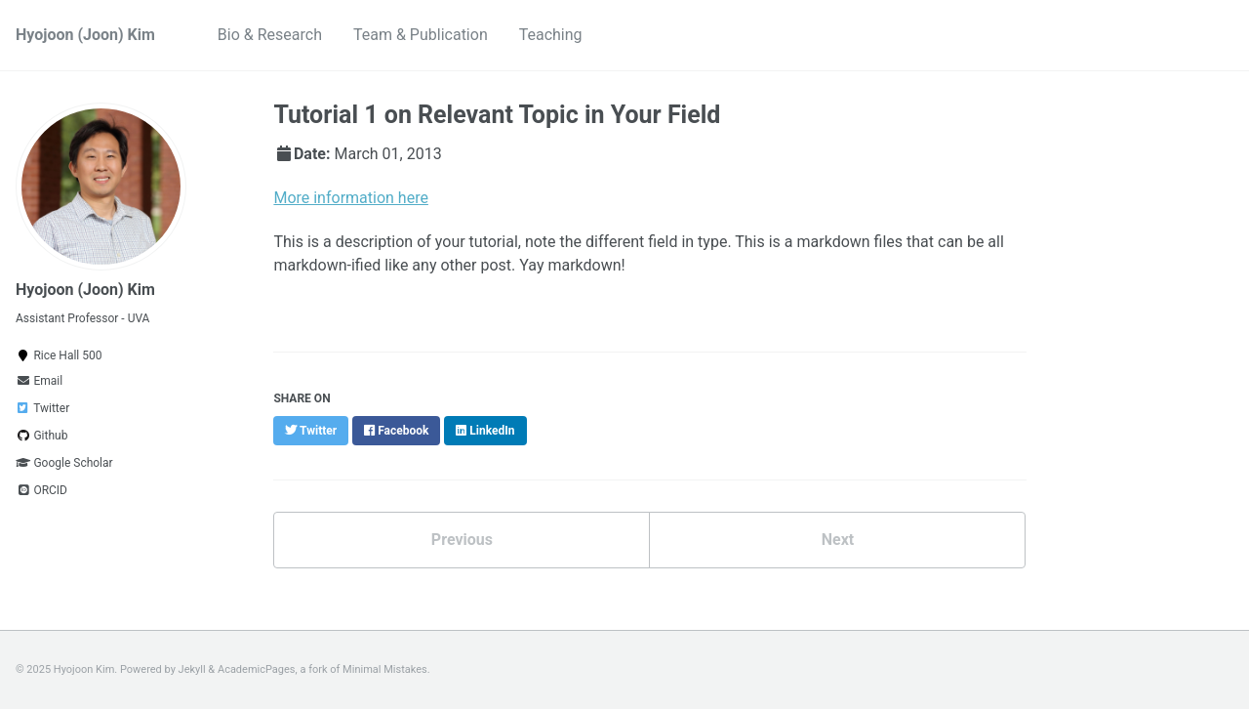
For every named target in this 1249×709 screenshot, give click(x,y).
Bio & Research (270, 34)
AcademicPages (257, 669)
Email (39, 381)
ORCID (41, 490)
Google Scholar (64, 463)
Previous (462, 539)
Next (838, 539)
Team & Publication (420, 34)
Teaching (551, 34)
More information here (350, 197)
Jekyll (192, 669)
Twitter (42, 408)
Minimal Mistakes (384, 669)
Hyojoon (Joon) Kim (85, 34)
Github (41, 435)
